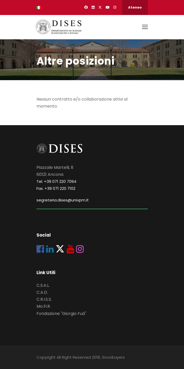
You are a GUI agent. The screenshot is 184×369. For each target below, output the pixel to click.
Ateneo (135, 7)
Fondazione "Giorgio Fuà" (61, 314)
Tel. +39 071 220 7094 (56, 181)
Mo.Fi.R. (43, 306)
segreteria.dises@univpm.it (62, 200)
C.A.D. (42, 292)
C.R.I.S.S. (44, 299)
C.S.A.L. (43, 285)
